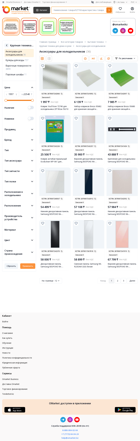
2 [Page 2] (117, 280)
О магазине (7, 333)
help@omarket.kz (70, 438)
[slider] (6, 100)
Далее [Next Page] (132, 280)
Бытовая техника (96, 42)
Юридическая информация (14, 362)
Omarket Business (10, 379)
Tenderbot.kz (8, 394)
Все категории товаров (72, 42)
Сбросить (11, 266)
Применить (27, 266)
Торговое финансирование (14, 389)
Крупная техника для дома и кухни (55, 46)
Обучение (6, 343)
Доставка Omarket (10, 384)
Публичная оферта (11, 367)
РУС (134, 2)
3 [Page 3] (123, 280)
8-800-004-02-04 (70, 430)
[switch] (31, 107)
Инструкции (7, 348)
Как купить (7, 338)
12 (51, 280)
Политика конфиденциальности (17, 357)
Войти (5, 321)
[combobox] (125, 58)
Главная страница (47, 42)
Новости (6, 352)
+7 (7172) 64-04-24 (70, 434)
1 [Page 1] (111, 280)
